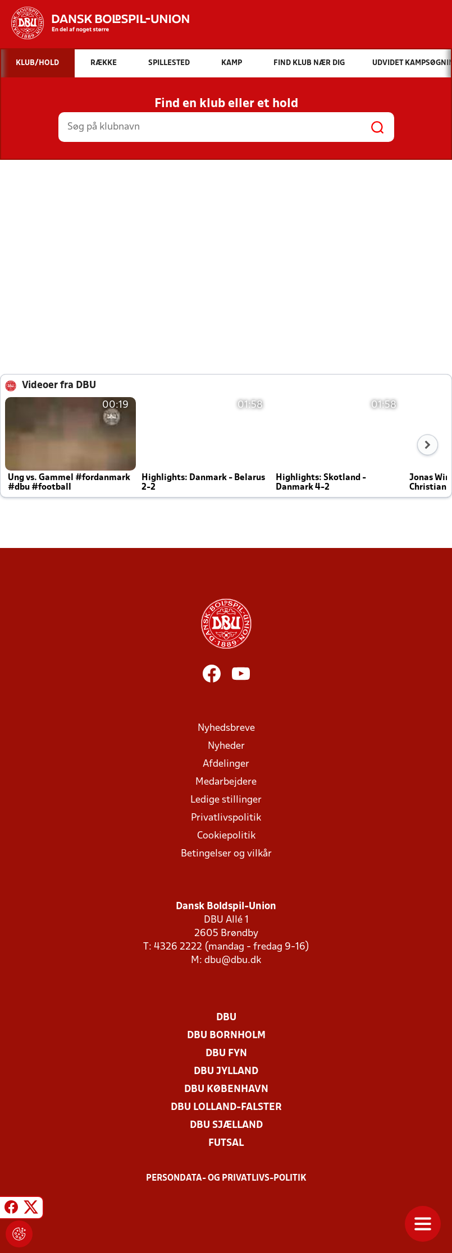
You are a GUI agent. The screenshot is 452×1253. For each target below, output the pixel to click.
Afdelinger (226, 764)
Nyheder (226, 746)
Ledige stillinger (226, 800)
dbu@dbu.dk (232, 960)
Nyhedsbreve (226, 728)
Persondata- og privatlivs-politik (226, 1178)
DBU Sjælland (226, 1125)
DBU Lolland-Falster (226, 1107)
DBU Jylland (226, 1071)
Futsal (226, 1143)
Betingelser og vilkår (226, 854)
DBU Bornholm (226, 1035)
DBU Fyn (226, 1053)
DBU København (226, 1089)
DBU (226, 1017)
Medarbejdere (226, 782)
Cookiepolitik (226, 836)
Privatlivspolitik (226, 818)
